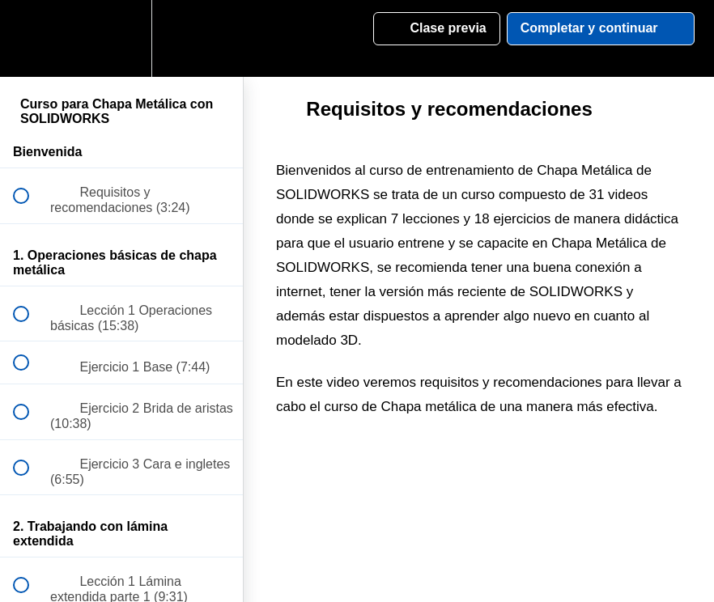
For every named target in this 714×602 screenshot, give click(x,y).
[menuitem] (121, 38)
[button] (30, 38)
